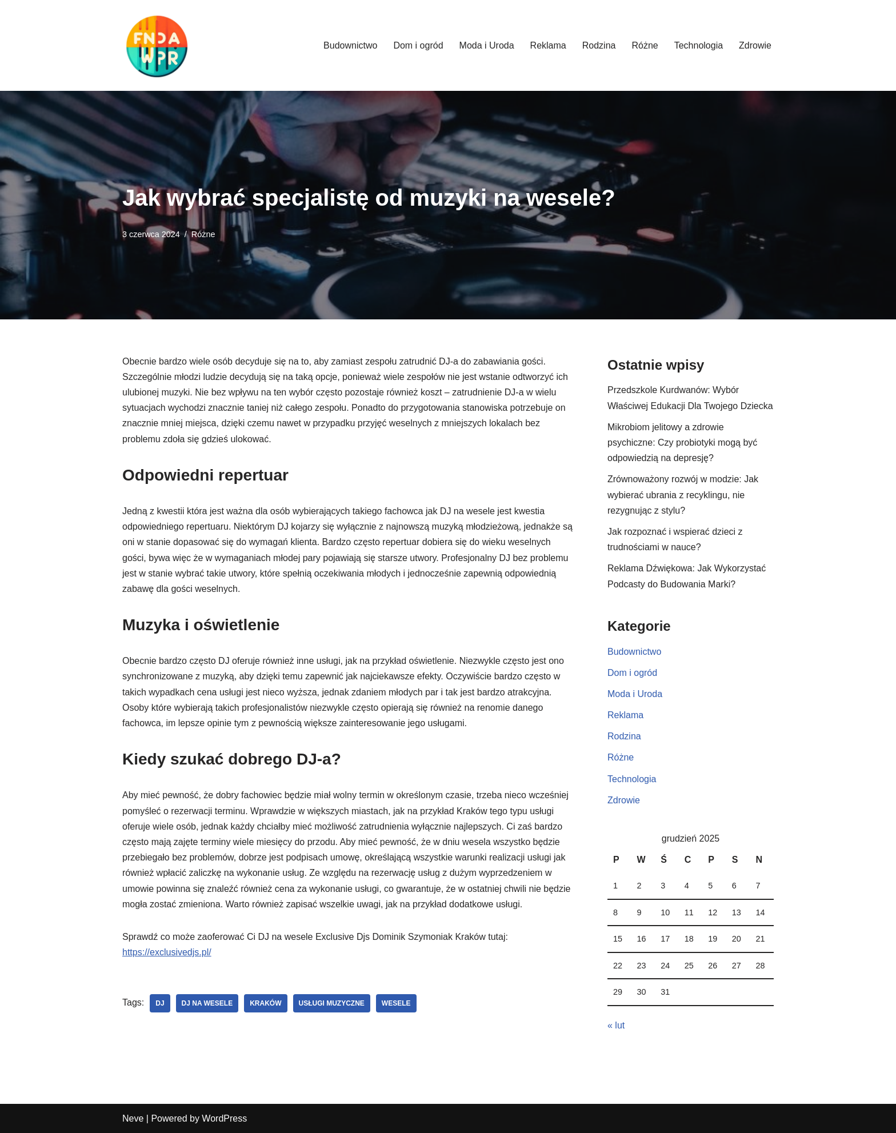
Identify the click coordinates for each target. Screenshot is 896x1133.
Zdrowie (755, 45)
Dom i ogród (418, 45)
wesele (396, 1003)
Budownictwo (350, 45)
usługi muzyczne (332, 1003)
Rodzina (599, 45)
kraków (265, 1003)
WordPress (224, 1118)
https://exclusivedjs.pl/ (166, 952)
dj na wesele (207, 1003)
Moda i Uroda (486, 45)
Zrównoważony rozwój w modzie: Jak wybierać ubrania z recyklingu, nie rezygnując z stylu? (682, 494)
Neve (132, 1118)
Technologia (698, 45)
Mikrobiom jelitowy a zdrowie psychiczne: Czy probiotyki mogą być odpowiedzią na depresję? (682, 442)
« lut (616, 1025)
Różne (644, 45)
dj (159, 1003)
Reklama (548, 45)
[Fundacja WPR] (156, 45)
